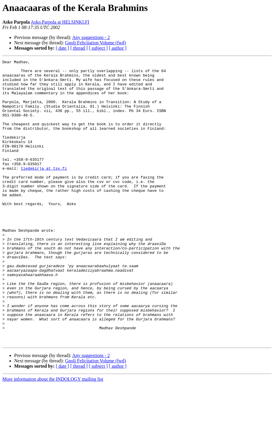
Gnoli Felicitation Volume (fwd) (95, 42)
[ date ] (62, 48)
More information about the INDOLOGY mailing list (52, 435)
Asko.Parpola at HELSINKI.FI (60, 22)
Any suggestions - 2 (91, 37)
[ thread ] (79, 48)
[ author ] (118, 48)
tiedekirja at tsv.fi (44, 190)
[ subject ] (98, 48)
